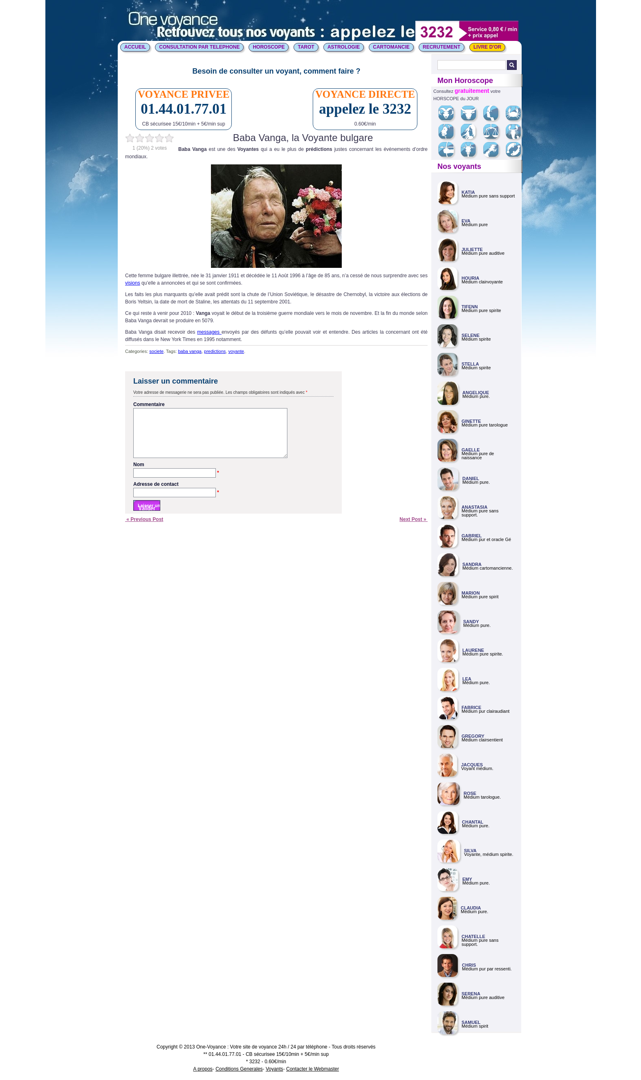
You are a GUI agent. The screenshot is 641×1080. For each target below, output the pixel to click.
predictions (215, 351)
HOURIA (470, 278)
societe (156, 351)
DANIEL (470, 478)
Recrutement (441, 47)
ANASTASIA (474, 507)
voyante (236, 351)
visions (132, 283)
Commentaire (149, 404)
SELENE (471, 335)
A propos (202, 1069)
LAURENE (473, 650)
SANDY (471, 621)
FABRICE (471, 707)
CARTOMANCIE (391, 47)
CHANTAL (472, 822)
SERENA (471, 993)
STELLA (470, 363)
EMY (467, 879)
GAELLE (471, 449)
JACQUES (472, 764)
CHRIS (469, 965)
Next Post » (413, 529)
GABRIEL (472, 535)
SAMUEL (471, 1022)
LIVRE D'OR (487, 47)
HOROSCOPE (269, 47)
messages (209, 332)
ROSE (470, 793)
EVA (466, 220)
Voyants (274, 1069)
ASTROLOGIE (343, 47)
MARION (471, 593)
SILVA (470, 850)
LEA (466, 678)
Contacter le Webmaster (312, 1069)
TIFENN (470, 306)
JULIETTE (472, 249)
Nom (176, 475)
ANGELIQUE (475, 392)
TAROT (306, 47)
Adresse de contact (176, 494)
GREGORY (473, 736)
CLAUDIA (471, 907)
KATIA (468, 192)
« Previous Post (144, 529)
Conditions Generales (238, 1069)
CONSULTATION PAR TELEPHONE (199, 47)
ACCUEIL (135, 47)
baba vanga (190, 351)
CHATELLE (473, 936)
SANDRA (472, 564)
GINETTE (471, 421)
